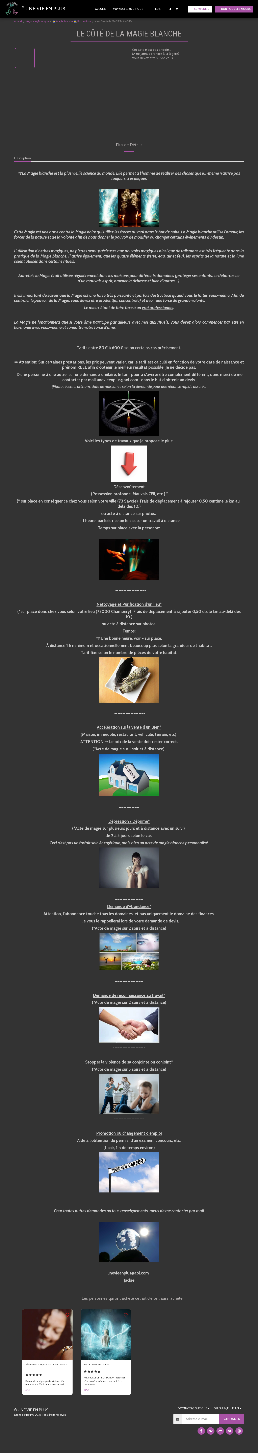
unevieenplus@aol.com (117, 379)
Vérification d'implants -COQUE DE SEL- (42, 1367)
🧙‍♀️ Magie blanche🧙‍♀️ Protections (71, 21)
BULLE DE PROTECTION (101, 1365)
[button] (177, 8)
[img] (47, 1334)
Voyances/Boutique (37, 21)
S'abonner (231, 1426)
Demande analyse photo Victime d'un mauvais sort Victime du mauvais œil (47, 1388)
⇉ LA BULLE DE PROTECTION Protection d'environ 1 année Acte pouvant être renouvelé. (104, 1388)
